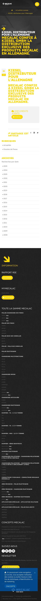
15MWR (4, 333)
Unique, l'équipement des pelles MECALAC (14, 536)
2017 (5, 198)
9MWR (3, 328)
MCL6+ (4, 369)
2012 (5, 219)
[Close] (35, 572)
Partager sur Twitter (37, 132)
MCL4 (3, 361)
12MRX (5, 321)
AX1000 (4, 402)
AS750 (3, 379)
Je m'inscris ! (10, 567)
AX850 (3, 400)
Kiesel (17, 117)
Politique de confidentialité (23, 596)
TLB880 (4, 469)
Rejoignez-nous (7, 598)
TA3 (3, 420)
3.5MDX (4, 436)
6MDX (3, 438)
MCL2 (3, 359)
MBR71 (4, 481)
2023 (5, 174)
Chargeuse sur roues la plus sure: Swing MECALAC (16, 527)
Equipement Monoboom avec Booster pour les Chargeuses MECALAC (18, 532)
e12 (2, 354)
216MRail (4, 517)
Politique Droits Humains (30, 598)
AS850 (3, 382)
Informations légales (7, 596)
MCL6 (3, 366)
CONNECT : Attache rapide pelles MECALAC (16, 538)
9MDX (3, 441)
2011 (5, 223)
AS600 (3, 377)
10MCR (4, 343)
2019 (5, 190)
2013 (5, 215)
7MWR (3, 325)
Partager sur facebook (30, 132)
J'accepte (10, 586)
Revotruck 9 (7, 449)
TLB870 (4, 467)
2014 (5, 211)
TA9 (3, 431)
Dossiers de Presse (10, 149)
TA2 (3, 418)
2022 (5, 178)
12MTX (5, 318)
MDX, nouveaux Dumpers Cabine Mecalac (14, 541)
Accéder (7, 278)
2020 (5, 186)
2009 (5, 231)
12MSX (5, 315)
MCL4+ (4, 364)
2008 (5, 235)
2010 (5, 227)
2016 (5, 203)
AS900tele (5, 384)
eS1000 (5, 392)
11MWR (4, 331)
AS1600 (4, 390)
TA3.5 (3, 423)
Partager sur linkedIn (34, 132)
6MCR (3, 338)
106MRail (4, 509)
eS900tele (6, 395)
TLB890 (4, 472)
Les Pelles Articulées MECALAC (10, 529)
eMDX (5, 454)
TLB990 (4, 475)
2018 (5, 194)
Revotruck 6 (7, 446)
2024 (5, 170)
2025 (5, 166)
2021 (5, 182)
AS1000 (4, 387)
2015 (5, 207)
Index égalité (17, 598)
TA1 (3, 415)
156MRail (4, 515)
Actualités (7, 145)
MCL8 (3, 372)
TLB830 (4, 460)
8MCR (3, 341)
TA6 (3, 428)
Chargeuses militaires (8, 504)
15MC (3, 349)
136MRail (4, 512)
